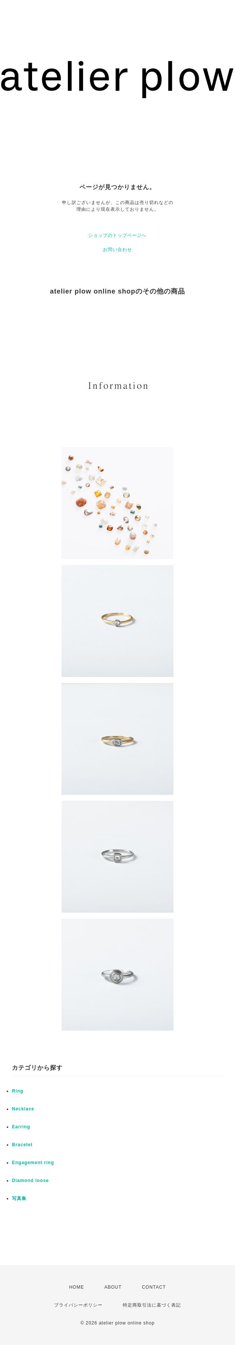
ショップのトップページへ (117, 235)
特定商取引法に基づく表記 (152, 1305)
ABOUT (113, 1287)
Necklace (23, 1109)
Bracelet (22, 1144)
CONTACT (154, 1287)
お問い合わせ (117, 249)
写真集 (19, 1198)
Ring (18, 1091)
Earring (21, 1126)
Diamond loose (30, 1180)
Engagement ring (33, 1162)
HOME (76, 1287)
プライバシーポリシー (78, 1305)
